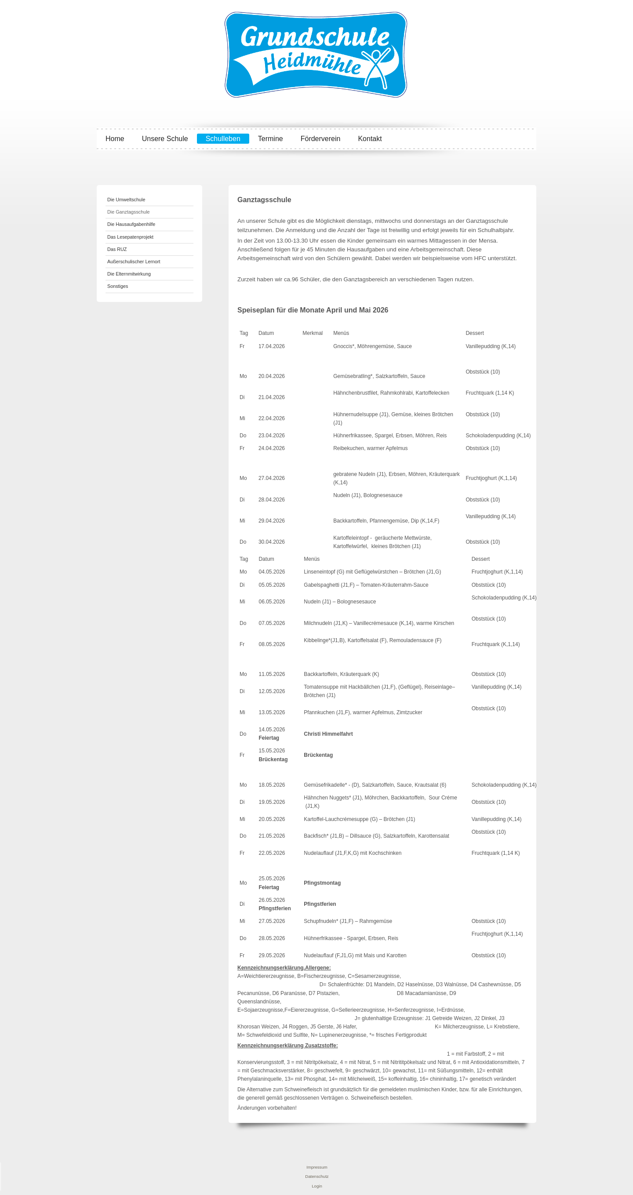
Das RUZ (117, 249)
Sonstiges (117, 286)
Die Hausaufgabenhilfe (131, 224)
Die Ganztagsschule (128, 211)
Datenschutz (316, 1176)
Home (115, 138)
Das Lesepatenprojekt (130, 237)
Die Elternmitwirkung (129, 273)
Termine (270, 138)
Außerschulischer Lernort (133, 261)
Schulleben (223, 138)
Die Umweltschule (126, 199)
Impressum (316, 1167)
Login (317, 1186)
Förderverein (321, 138)
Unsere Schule (165, 138)
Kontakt (370, 138)
